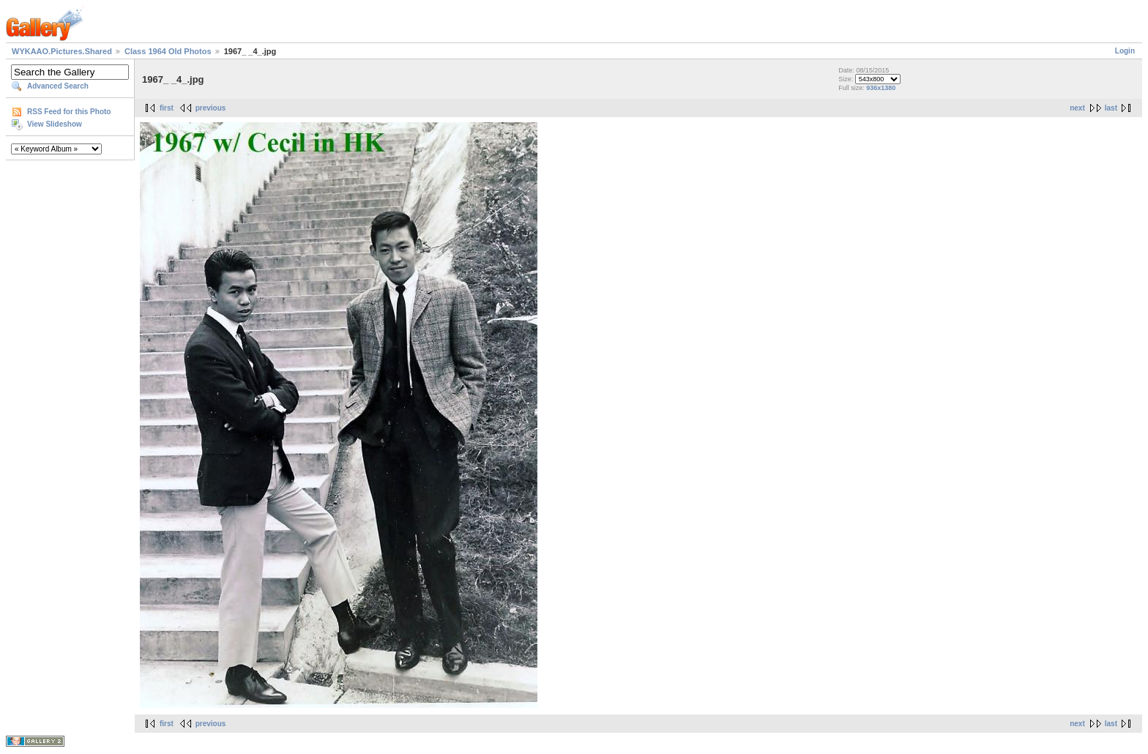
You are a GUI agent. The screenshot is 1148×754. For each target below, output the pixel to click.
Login (1125, 51)
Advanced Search (58, 86)
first (167, 108)
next (1077, 108)
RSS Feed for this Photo (69, 112)
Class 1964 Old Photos (168, 51)
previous (210, 108)
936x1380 (880, 88)
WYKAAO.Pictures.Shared (62, 51)
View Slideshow (54, 124)
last (1111, 108)
